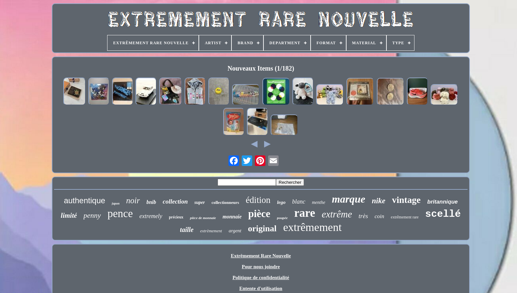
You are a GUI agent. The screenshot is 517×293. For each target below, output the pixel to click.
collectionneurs (225, 202)
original (262, 228)
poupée (282, 218)
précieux (176, 217)
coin (379, 216)
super (199, 202)
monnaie (232, 216)
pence (120, 213)
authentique (84, 200)
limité (69, 215)
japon (115, 203)
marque (348, 199)
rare (304, 213)
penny (92, 215)
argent (234, 230)
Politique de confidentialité (260, 277)
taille (187, 229)
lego (281, 202)
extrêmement (312, 227)
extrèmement (211, 230)
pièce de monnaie (203, 218)
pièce (259, 213)
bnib (151, 202)
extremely (150, 216)
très (363, 215)
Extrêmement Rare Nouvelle (261, 255)
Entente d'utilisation (260, 288)
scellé (443, 214)
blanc (298, 201)
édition (258, 200)
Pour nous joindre (261, 266)
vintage (406, 200)
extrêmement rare (404, 217)
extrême (337, 214)
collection (175, 201)
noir (133, 200)
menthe (318, 202)
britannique (442, 202)
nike (378, 201)
